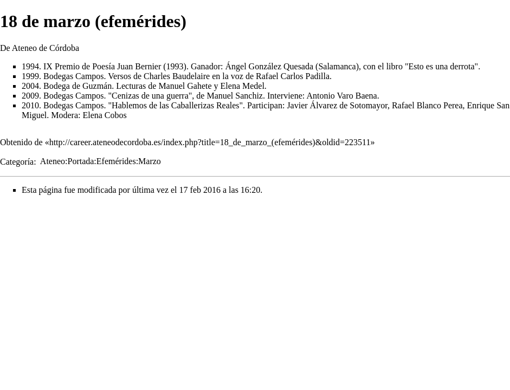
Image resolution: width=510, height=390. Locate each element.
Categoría (17, 161)
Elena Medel (242, 85)
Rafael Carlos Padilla (293, 76)
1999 (30, 76)
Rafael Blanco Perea (427, 105)
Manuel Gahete (184, 85)
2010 (30, 105)
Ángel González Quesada (269, 66)
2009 (30, 95)
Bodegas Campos (73, 76)
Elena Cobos (104, 115)
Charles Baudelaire (177, 76)
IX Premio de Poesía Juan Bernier (102, 66)
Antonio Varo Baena (341, 95)
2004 (30, 85)
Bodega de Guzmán (77, 85)
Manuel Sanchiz (234, 95)
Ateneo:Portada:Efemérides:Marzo (100, 161)
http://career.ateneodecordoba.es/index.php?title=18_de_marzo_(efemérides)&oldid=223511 (210, 142)
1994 (30, 66)
